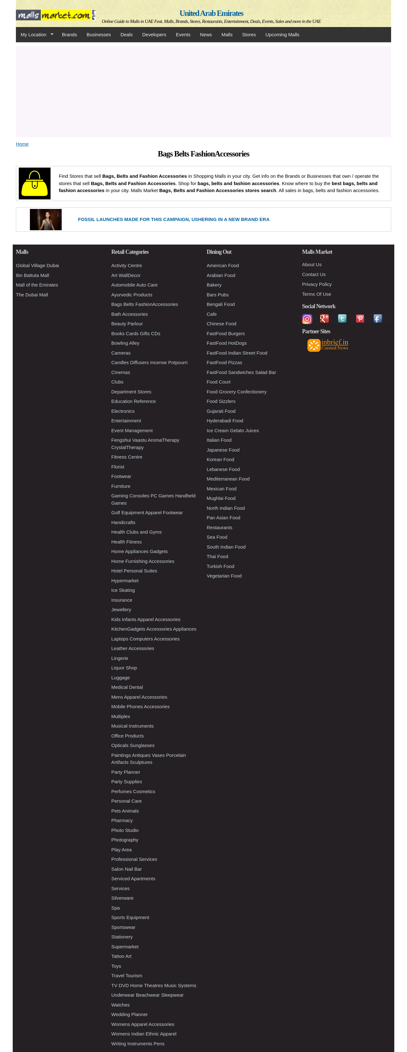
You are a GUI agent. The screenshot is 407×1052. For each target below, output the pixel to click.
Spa (115, 907)
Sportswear (123, 927)
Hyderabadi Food (225, 420)
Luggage (120, 677)
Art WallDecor (126, 275)
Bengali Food (221, 304)
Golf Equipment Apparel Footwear (147, 512)
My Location (34, 35)
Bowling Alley (125, 343)
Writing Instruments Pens (137, 1043)
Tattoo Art (121, 956)
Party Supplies (126, 781)
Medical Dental (127, 687)
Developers (154, 34)
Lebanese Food (223, 469)
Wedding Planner (129, 1014)
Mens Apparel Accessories (139, 697)
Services (120, 888)
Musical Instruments (132, 726)
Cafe (212, 314)
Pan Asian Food (223, 517)
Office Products (127, 735)
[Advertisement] (203, 90)
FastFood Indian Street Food (237, 353)
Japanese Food (223, 450)
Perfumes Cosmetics (133, 791)
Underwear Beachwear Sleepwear (147, 995)
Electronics (123, 411)
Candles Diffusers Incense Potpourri (149, 362)
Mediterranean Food (228, 478)
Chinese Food (221, 323)
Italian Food (219, 440)
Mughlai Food (221, 498)
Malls (226, 34)
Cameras (121, 353)
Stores (249, 34)
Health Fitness (126, 541)
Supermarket (125, 946)
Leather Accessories (132, 648)
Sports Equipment (130, 917)
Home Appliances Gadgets (139, 551)
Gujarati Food (221, 411)
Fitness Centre (126, 457)
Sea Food (217, 537)
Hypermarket (125, 580)
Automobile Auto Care (134, 284)
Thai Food (217, 556)
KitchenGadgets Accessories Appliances (154, 629)
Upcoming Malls (283, 34)
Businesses (98, 34)
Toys (116, 966)
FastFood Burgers (226, 333)
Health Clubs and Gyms (136, 532)
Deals (127, 34)
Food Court (219, 381)
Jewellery (121, 609)
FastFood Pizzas (224, 362)
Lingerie (119, 658)
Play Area (121, 849)
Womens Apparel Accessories (142, 1024)
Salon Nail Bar (126, 869)
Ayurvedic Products (131, 294)
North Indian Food (226, 508)
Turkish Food (220, 566)
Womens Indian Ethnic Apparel (143, 1033)
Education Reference (133, 401)
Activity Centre (126, 265)
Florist (117, 466)
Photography (124, 839)
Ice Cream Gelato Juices (233, 430)
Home (22, 144)
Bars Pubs (218, 294)
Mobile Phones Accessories (140, 706)
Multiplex (120, 716)
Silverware (122, 898)
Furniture (120, 486)
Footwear (121, 476)
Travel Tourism (126, 975)
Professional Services (134, 859)
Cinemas (120, 372)
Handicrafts (123, 522)
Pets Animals (125, 810)
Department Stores (131, 391)
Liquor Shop (124, 667)
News (206, 34)
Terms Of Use (316, 294)
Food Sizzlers (221, 401)
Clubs (117, 381)
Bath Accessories (129, 314)
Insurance (121, 600)
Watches (120, 1004)
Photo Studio (125, 830)
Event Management (132, 430)
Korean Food (220, 459)
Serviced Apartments (133, 878)
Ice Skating (123, 590)
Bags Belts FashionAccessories (144, 304)
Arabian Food (221, 275)
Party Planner (125, 772)
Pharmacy (122, 820)
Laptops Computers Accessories (145, 638)
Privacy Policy (317, 284)
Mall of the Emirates (37, 284)
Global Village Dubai (37, 265)
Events (183, 34)
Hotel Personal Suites (134, 570)
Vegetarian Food (224, 575)
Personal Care (126, 801)
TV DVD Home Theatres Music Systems (153, 985)
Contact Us (314, 274)
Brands (69, 34)
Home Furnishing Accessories (142, 561)
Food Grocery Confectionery (236, 391)
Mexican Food (222, 488)
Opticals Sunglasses (133, 745)
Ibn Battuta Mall (32, 275)
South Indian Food (226, 547)
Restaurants (219, 527)
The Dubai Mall (32, 294)
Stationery (122, 936)
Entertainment (126, 420)
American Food (223, 265)
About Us (312, 264)
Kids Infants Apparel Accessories (146, 619)
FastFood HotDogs (227, 343)
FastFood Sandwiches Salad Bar (241, 372)
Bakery (214, 284)
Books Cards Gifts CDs (135, 333)
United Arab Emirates (211, 13)
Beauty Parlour (127, 323)
